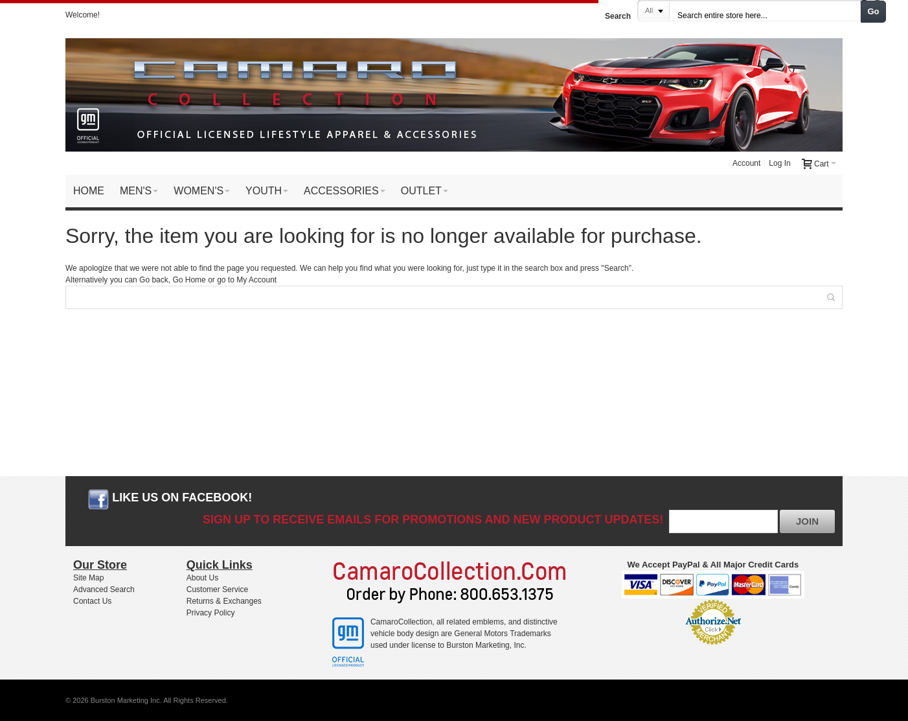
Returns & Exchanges (224, 601)
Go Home (188, 279)
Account (746, 163)
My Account (256, 279)
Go (874, 11)
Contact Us (92, 601)
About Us (202, 577)
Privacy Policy (211, 612)
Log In (779, 163)
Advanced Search (104, 589)
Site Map (88, 577)
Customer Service (217, 589)
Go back (153, 279)
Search (618, 16)
